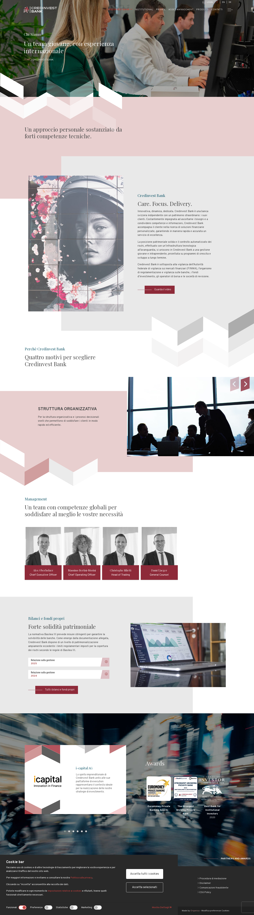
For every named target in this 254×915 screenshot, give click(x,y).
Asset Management (180, 9)
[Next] (245, 384)
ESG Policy (204, 892)
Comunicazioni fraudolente (212, 887)
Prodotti (202, 9)
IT (217, 2)
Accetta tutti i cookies (144, 874)
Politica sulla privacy (81, 878)
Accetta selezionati (144, 887)
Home (27, 59)
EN (223, 2)
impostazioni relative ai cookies (64, 891)
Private (161, 9)
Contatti (217, 9)
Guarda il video (158, 289)
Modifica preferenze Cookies (215, 910)
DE (230, 2)
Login (207, 2)
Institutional (144, 9)
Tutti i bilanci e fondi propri (54, 689)
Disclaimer (204, 883)
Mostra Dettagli (162, 907)
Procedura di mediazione (211, 878)
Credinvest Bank (120, 9)
